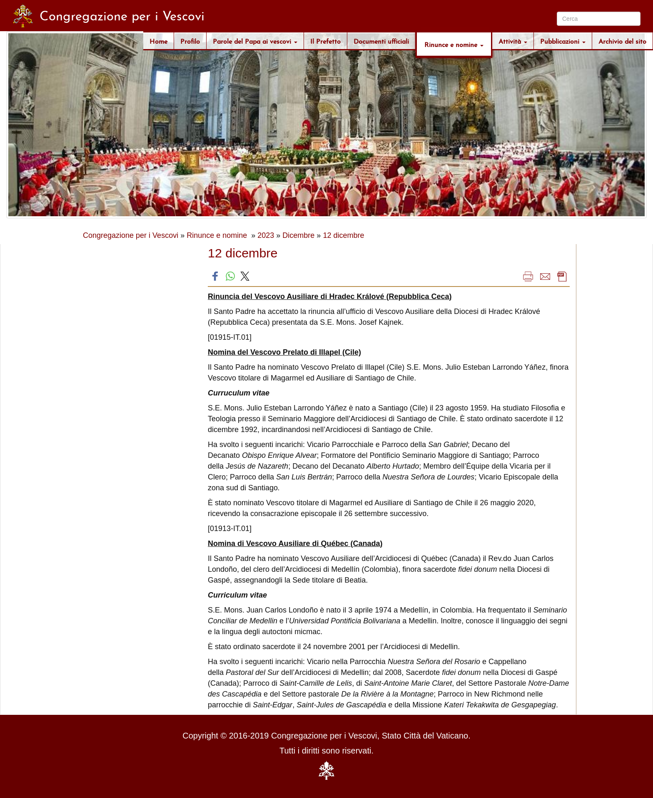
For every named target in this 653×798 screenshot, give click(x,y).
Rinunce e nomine (454, 44)
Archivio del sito (622, 40)
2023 (265, 235)
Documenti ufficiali (381, 40)
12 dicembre (343, 235)
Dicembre (298, 235)
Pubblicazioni (563, 40)
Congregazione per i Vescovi (130, 235)
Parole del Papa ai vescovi (255, 40)
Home (158, 40)
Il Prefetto (325, 40)
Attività (512, 40)
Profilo (190, 40)
